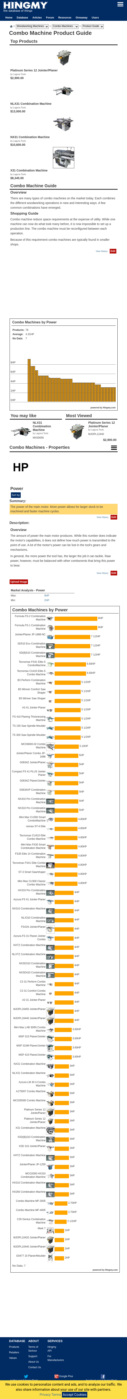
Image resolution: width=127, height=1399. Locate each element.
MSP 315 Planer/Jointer (32, 1036)
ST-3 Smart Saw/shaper (31, 872)
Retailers (14, 1352)
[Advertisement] (64, 286)
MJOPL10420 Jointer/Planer (29, 1237)
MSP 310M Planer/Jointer (31, 1045)
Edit (113, 251)
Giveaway (81, 17)
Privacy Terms (50, 1395)
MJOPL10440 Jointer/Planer (29, 1246)
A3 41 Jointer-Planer (33, 707)
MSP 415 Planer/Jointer (32, 1054)
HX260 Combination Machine (28, 1191)
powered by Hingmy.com (103, 407)
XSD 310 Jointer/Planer (32, 1146)
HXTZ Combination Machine (29, 1155)
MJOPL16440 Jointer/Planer (29, 1018)
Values (13, 1358)
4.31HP (30, 334)
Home (8, 17)
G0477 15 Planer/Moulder (30, 1255)
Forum (50, 17)
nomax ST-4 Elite (35, 826)
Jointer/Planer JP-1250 (32, 1164)
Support (32, 1356)
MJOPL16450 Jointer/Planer (29, 1009)
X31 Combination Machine (31, 1127)
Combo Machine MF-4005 (31, 1210)
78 (27, 330)
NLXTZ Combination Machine (28, 954)
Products (14, 1346)
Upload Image (18, 581)
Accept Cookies (74, 1395)
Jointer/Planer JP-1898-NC (30, 634)
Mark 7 (42, 1228)
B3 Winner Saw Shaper (32, 698)
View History (101, 251)
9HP (46, 595)
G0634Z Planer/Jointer (33, 780)
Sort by (16, 495)
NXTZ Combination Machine (29, 945)
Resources (64, 17)
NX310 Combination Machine (28, 908)
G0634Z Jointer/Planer (33, 762)
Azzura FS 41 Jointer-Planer (29, 899)
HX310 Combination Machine (28, 1182)
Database (22, 17)
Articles (37, 17)
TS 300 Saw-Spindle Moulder (28, 734)
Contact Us (34, 1367)
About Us (33, 1361)
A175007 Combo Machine (31, 1091)
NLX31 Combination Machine (28, 1073)
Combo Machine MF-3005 (31, 1200)
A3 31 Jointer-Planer (33, 999)
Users (95, 17)
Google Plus (63, 1376)
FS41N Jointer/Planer (33, 926)
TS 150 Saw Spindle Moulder (28, 725)
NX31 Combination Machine (29, 1063)
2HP (46, 600)
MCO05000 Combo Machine (29, 1100)
